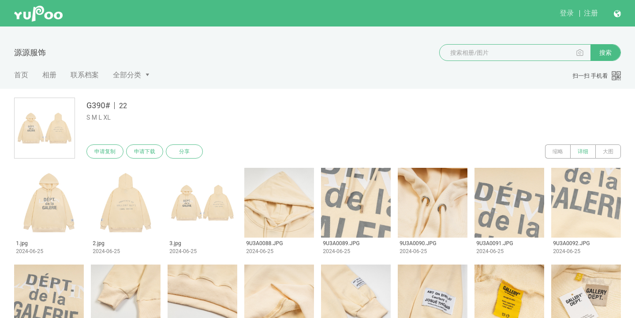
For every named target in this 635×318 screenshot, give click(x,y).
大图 (608, 151)
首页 (21, 75)
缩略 (558, 151)
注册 (591, 13)
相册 (49, 75)
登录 (567, 13)
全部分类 (127, 75)
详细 (583, 151)
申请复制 (105, 151)
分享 (184, 151)
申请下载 (144, 151)
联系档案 (85, 75)
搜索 (605, 52)
